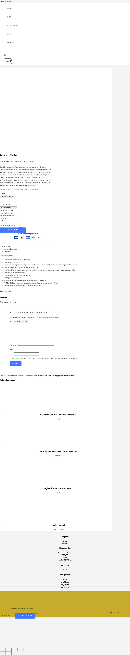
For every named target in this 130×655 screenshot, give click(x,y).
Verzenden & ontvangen (65, 553)
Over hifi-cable (65, 584)
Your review (14, 345)
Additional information (10, 249)
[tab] (58, 246)
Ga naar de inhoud (5, 1)
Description (7, 246)
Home (9, 8)
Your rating (13, 321)
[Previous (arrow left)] (3, 653)
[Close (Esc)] (3, 649)
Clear (1, 221)
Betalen (65, 556)
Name (12, 349)
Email (12, 354)
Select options (25, 616)
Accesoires (65, 543)
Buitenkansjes (65, 582)
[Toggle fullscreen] (15, 649)
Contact (10, 43)
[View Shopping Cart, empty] (8, 61)
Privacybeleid (65, 559)
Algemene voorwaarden (65, 560)
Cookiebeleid (65, 565)
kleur (3, 193)
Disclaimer (65, 569)
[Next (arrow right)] (9, 653)
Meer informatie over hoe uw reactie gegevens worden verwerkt (54, 376)
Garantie (65, 557)
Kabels (65, 541)
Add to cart (12, 230)
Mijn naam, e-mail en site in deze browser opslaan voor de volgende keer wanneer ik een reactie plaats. (44, 358)
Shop (9, 17)
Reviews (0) (7, 251)
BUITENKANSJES (12, 25)
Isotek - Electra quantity (7, 225)
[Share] (9, 649)
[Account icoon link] (5, 55)
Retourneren (65, 554)
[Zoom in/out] (20, 649)
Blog (9, 34)
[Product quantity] (21, 225)
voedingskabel (5, 205)
